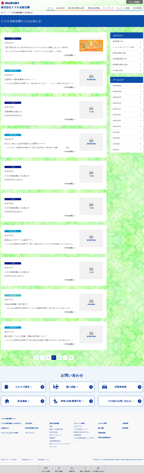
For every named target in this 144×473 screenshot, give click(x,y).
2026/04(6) (117, 86)
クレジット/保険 (79, 401)
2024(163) (117, 115)
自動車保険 (77, 413)
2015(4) (116, 150)
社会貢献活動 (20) (120, 59)
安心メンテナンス (55, 413)
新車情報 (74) (118, 41)
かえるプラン (78, 404)
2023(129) (117, 120)
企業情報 (125, 401)
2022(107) (117, 126)
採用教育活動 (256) (120, 64)
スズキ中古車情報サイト (125, 449)
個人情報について (43, 437)
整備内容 (52, 416)
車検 (51, 404)
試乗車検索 (101, 411)
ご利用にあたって (27, 437)
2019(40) (116, 144)
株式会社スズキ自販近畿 (15, 7)
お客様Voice (5, 406)
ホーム (3, 12)
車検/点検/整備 (54, 401)
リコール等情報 (97, 449)
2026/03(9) (117, 91)
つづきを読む (69, 51)
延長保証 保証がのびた (81, 410)
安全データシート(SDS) (9, 437)
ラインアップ (29, 411)
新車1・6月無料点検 (56, 407)
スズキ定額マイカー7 (81, 407)
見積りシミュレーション (41, 449)
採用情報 (125, 406)
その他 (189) (118, 70)
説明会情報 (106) (119, 53)
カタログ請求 (102, 401)
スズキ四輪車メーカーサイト (12, 449)
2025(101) (117, 109)
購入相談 (101, 406)
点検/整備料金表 (55, 419)
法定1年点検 (54, 410)
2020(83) (116, 138)
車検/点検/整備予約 (104, 415)
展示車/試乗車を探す (32, 406)
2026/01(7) (117, 103)
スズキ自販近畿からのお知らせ (22, 12)
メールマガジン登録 (68, 449)
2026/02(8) (117, 97)
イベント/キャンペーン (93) (123, 47)
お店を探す (29, 401)
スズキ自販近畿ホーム (8, 397)
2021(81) (116, 132)
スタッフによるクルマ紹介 (9, 411)
